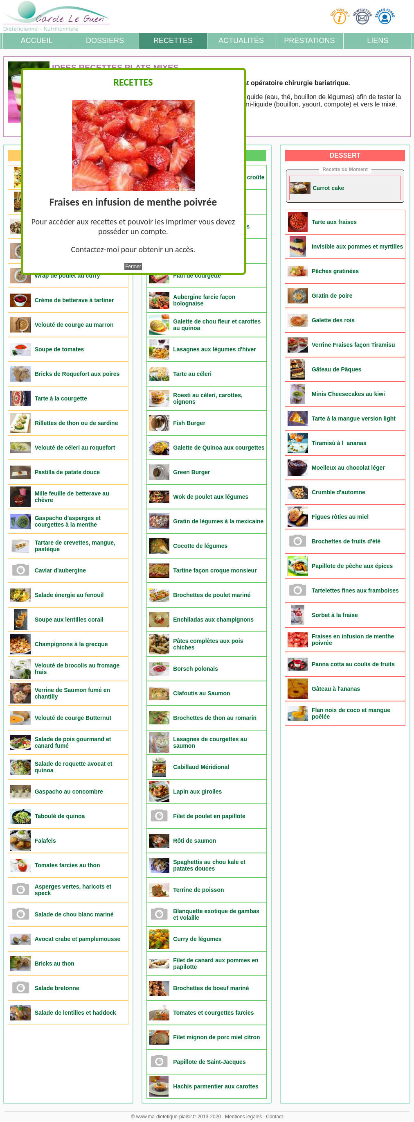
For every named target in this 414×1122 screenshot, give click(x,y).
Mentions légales (243, 1117)
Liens (377, 40)
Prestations (309, 40)
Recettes (173, 40)
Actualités (241, 40)
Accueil (37, 40)
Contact (274, 1117)
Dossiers (105, 40)
